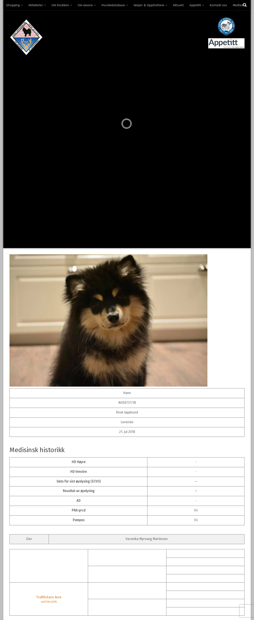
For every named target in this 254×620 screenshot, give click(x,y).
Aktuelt (178, 5)
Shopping (13, 5)
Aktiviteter (35, 5)
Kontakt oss (218, 5)
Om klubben (60, 5)
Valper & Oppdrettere (149, 5)
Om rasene (85, 5)
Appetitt (195, 5)
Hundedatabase (113, 5)
